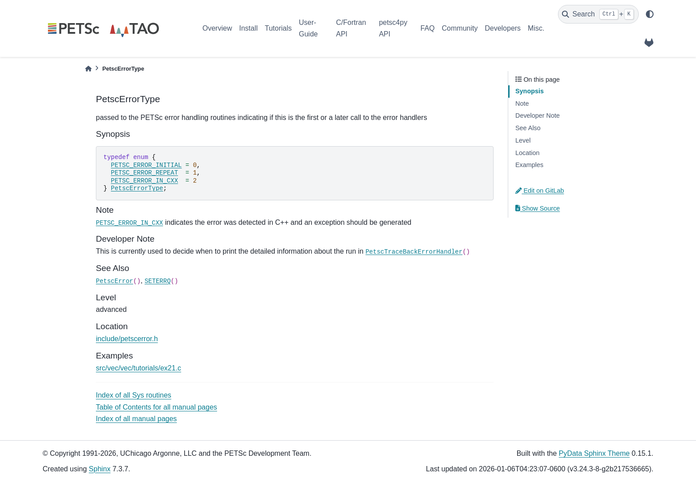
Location (527, 152)
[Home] (88, 68)
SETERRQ (158, 281)
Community (460, 28)
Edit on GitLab (539, 190)
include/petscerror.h (127, 339)
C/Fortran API (351, 28)
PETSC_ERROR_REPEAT (144, 172)
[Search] (598, 14)
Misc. (536, 28)
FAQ (427, 28)
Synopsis (529, 91)
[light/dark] (649, 14)
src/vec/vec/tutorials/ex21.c (138, 368)
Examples (529, 164)
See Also (528, 127)
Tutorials (278, 28)
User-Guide (308, 28)
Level (522, 140)
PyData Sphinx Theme (594, 453)
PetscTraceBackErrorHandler (413, 251)
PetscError (114, 281)
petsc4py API (393, 28)
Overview (217, 28)
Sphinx (100, 469)
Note (522, 103)
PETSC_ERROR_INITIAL (146, 165)
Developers (503, 28)
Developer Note (537, 115)
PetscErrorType (137, 188)
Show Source (537, 208)
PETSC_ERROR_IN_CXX (144, 180)
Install (248, 28)
